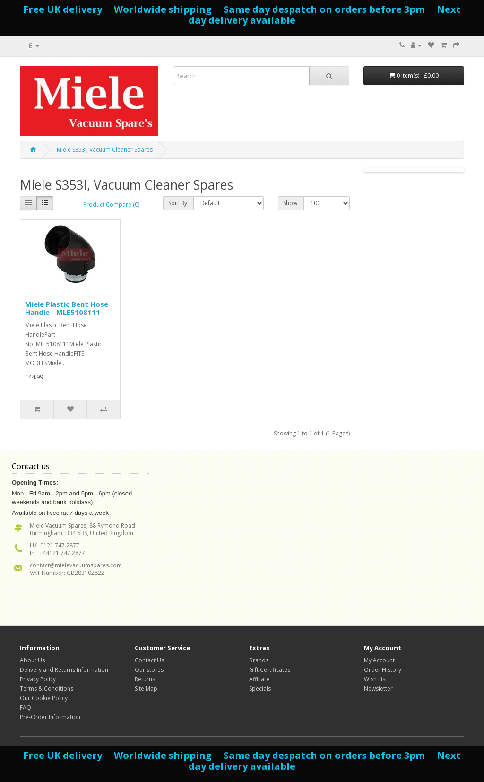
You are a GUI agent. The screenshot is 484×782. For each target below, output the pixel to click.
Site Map (146, 689)
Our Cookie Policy (44, 698)
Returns (145, 679)
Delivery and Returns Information (64, 670)
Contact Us (149, 660)
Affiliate (259, 679)
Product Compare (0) (111, 204)
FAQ (25, 708)
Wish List (375, 679)
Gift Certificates (269, 670)
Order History (382, 670)
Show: (291, 203)
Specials (260, 689)
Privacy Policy (38, 679)
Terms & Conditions (46, 689)
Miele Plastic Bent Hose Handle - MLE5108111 (66, 308)
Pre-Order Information (50, 717)
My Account (379, 660)
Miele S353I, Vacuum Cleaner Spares (105, 150)
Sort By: (178, 203)
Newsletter (378, 689)
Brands (258, 660)
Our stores (149, 670)
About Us (32, 660)
